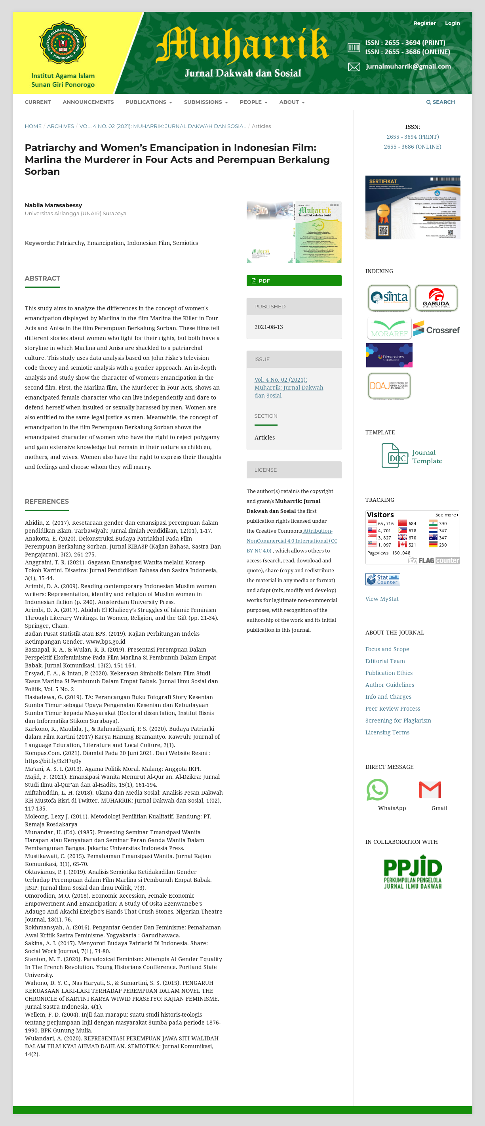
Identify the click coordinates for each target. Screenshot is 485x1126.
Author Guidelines (389, 684)
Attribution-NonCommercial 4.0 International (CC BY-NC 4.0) (292, 540)
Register (424, 23)
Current (38, 102)
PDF (263, 280)
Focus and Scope (387, 649)
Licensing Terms (387, 732)
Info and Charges (388, 696)
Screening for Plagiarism (398, 720)
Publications (146, 102)
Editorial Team (385, 661)
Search (440, 102)
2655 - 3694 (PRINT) (413, 136)
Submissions (204, 102)
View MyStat (382, 598)
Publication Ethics (389, 673)
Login (452, 23)
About (290, 102)
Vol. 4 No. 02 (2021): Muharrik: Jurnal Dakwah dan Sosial (163, 126)
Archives (60, 126)
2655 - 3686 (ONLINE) (412, 146)
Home (33, 126)
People (251, 102)
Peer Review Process (392, 708)
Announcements (88, 102)
